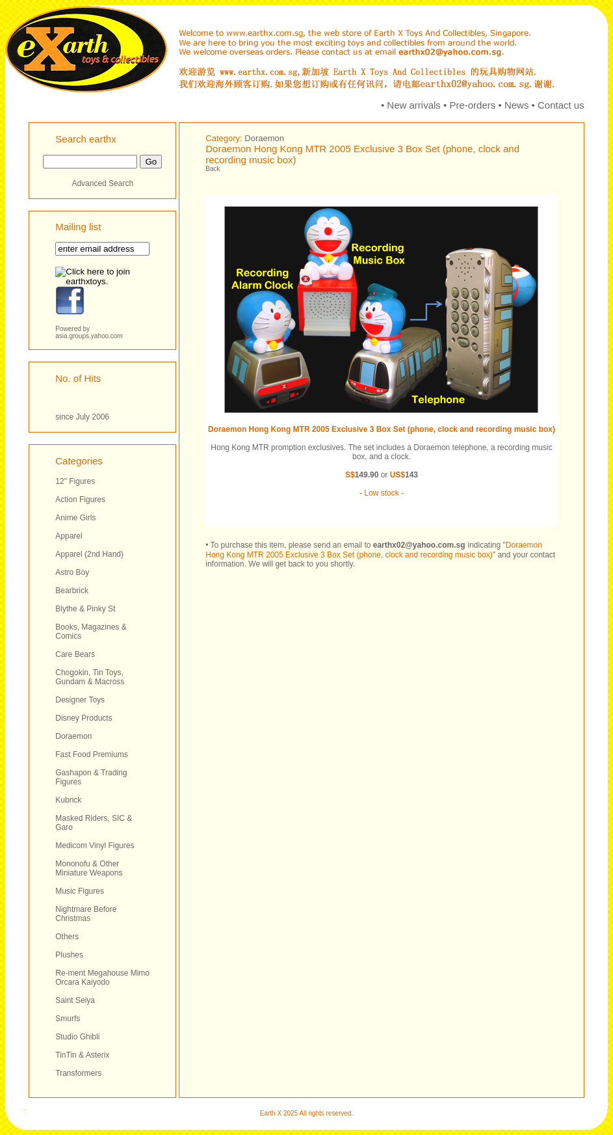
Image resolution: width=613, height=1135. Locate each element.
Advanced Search (102, 183)
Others (67, 936)
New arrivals (414, 105)
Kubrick (68, 800)
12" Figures (75, 481)
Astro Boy (72, 572)
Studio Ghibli (77, 1036)
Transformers (78, 1073)
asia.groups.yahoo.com (88, 336)
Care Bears (75, 654)
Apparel (68, 536)
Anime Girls (75, 517)
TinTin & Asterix (82, 1055)
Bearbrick (71, 590)
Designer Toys (80, 699)
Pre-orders (472, 105)
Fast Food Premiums (91, 754)
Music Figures (79, 891)
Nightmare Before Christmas (85, 914)
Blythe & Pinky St (85, 608)
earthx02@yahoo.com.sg (419, 545)
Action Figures (80, 499)
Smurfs (67, 1018)
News (516, 105)
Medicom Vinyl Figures (94, 845)
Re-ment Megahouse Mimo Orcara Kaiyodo (102, 977)
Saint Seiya (75, 1000)
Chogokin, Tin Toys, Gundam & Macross (89, 677)
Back (212, 168)
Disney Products (83, 718)
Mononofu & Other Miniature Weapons (88, 868)
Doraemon (73, 736)
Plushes (69, 954)
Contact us (561, 105)
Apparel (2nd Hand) (89, 554)
